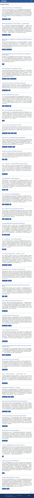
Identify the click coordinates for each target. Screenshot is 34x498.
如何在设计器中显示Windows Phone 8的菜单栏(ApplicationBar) (14, 415)
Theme (31, 492)
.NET (3, 296)
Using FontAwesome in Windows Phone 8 (10, 329)
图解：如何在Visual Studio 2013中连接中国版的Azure (12, 110)
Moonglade (9, 496)
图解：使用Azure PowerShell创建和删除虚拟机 (11, 194)
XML (5, 249)
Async (9, 133)
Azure (8, 78)
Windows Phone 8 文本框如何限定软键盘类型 (10, 430)
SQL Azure (4, 488)
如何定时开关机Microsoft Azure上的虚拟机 (10, 94)
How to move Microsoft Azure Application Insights (12, 68)
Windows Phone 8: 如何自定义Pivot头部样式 (10, 359)
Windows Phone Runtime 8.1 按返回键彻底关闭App (12, 7)
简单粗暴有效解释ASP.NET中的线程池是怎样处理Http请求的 (13, 223)
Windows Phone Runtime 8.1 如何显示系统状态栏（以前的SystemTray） (16, 23)
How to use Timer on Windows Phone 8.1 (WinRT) (11, 124)
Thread (8, 234)
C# (2, 249)
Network (12, 396)
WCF (3, 159)
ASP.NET (3, 189)
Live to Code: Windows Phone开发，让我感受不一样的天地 (13, 253)
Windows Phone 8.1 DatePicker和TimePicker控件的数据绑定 (13, 137)
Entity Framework (5, 90)
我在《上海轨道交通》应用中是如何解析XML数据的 (12, 239)
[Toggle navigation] (31, 1)
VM (10, 204)
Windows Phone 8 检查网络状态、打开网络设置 (11, 387)
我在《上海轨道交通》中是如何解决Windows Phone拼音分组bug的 (15, 163)
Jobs (7, 189)
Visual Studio (4, 78)
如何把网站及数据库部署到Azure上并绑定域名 (11, 477)
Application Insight (13, 78)
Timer (15, 133)
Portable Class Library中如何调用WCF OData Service (12, 151)
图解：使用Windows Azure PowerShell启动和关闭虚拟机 (13, 208)
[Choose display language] (28, 495)
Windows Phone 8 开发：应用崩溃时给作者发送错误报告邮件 (13, 269)
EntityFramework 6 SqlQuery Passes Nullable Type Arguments (14, 83)
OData (6, 159)
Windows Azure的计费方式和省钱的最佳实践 (10, 460)
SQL (9, 90)
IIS (2, 234)
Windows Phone (4, 34)
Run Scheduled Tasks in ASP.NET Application (10, 178)
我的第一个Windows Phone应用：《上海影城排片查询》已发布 (14, 373)
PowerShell (7, 204)
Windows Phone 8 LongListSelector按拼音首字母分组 (12, 300)
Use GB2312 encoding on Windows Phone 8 (10, 315)
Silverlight (3, 49)
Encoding (9, 325)
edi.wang (4, 1)
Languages (19, 495)
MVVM (9, 411)
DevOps (8, 488)
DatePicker (10, 146)
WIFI (9, 396)
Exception (9, 280)
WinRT (9, 34)
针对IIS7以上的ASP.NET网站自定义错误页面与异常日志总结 (13, 445)
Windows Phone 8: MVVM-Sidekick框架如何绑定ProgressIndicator (15, 401)
